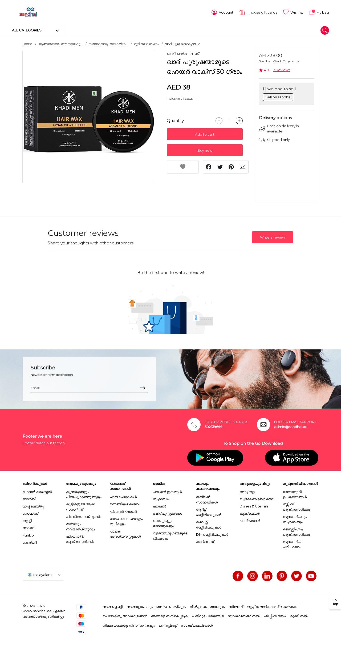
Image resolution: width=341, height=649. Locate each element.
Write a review (272, 237)
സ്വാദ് (28, 527)
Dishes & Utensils (253, 505)
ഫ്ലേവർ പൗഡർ (123, 510)
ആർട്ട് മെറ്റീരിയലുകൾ (208, 511)
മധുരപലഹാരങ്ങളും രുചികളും (126, 520)
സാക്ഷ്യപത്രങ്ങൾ (197, 624)
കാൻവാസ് (205, 541)
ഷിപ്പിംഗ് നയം (275, 615)
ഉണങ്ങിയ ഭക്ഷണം (124, 503)
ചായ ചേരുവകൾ (123, 496)
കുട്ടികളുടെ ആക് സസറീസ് (80, 506)
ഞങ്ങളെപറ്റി (113, 606)
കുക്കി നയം (299, 615)
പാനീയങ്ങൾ (249, 520)
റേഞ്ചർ (30, 541)
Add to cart (204, 133)
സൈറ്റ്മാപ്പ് (168, 624)
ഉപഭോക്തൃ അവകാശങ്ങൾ (125, 615)
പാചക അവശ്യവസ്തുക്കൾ (125, 533)
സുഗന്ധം (161, 498)
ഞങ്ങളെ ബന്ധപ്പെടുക (169, 615)
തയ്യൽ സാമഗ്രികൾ (207, 498)
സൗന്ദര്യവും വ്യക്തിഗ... (108, 43)
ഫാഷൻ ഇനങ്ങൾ (167, 491)
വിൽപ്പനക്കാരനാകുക (207, 606)
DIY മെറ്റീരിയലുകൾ (212, 533)
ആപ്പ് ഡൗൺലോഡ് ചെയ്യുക (271, 606)
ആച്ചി (27, 520)
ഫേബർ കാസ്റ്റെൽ (37, 491)
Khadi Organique (286, 60)
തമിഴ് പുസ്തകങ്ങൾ (167, 512)
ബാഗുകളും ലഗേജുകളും (163, 522)
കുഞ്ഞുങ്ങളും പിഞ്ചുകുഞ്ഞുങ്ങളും (83, 493)
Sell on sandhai (278, 96)
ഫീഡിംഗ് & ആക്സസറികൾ (80, 538)
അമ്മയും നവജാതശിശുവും (80, 525)
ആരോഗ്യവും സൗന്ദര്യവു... (60, 43)
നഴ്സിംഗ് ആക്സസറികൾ (296, 506)
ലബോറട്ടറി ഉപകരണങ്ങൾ (295, 493)
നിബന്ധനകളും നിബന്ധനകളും (129, 624)
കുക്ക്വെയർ (249, 512)
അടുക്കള (246, 491)
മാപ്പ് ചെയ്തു (33, 505)
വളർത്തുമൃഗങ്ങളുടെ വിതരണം (170, 535)
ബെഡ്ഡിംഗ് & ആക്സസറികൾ (296, 531)
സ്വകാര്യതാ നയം (244, 615)
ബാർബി (29, 498)
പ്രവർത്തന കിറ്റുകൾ (83, 516)
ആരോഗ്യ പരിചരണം (292, 543)
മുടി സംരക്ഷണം (146, 43)
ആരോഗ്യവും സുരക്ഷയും (295, 518)
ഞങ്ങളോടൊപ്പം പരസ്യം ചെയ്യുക (156, 606)
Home (27, 43)
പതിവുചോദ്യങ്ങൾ (208, 615)
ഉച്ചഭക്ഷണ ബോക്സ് (256, 498)
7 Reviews (281, 69)
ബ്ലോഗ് (236, 606)
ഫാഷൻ (159, 505)
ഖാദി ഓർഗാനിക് (183, 52)
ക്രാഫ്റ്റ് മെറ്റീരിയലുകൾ (208, 524)
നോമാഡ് (30, 512)
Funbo (28, 534)
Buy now (204, 149)
